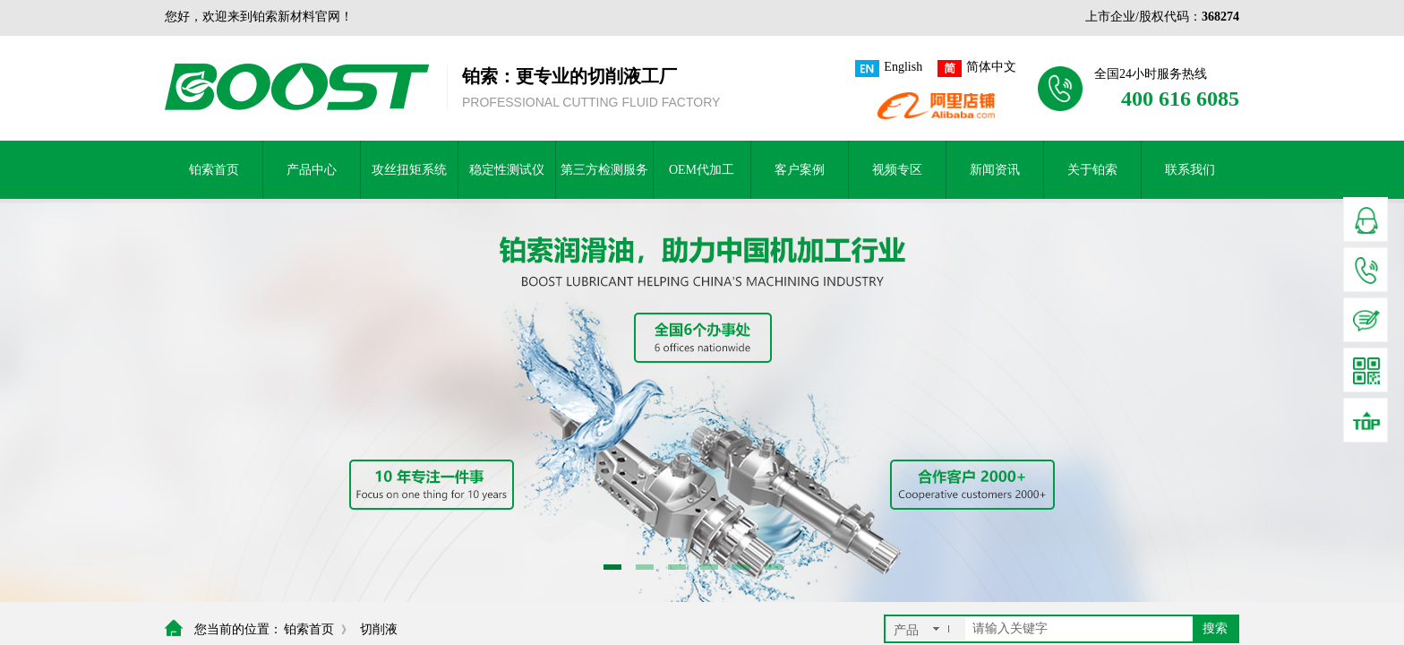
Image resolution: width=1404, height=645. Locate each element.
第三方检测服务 (604, 169)
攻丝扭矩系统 (409, 169)
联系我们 (1190, 169)
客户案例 (800, 169)
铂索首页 (214, 169)
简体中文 (976, 68)
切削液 (379, 629)
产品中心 (312, 169)
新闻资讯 (995, 169)
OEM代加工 (701, 169)
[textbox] (1079, 629)
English (888, 68)
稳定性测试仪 (506, 169)
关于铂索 (1092, 169)
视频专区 (897, 169)
